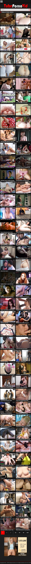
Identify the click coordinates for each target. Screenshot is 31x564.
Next (28, 532)
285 (23, 532)
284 (19, 532)
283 (15, 532)
